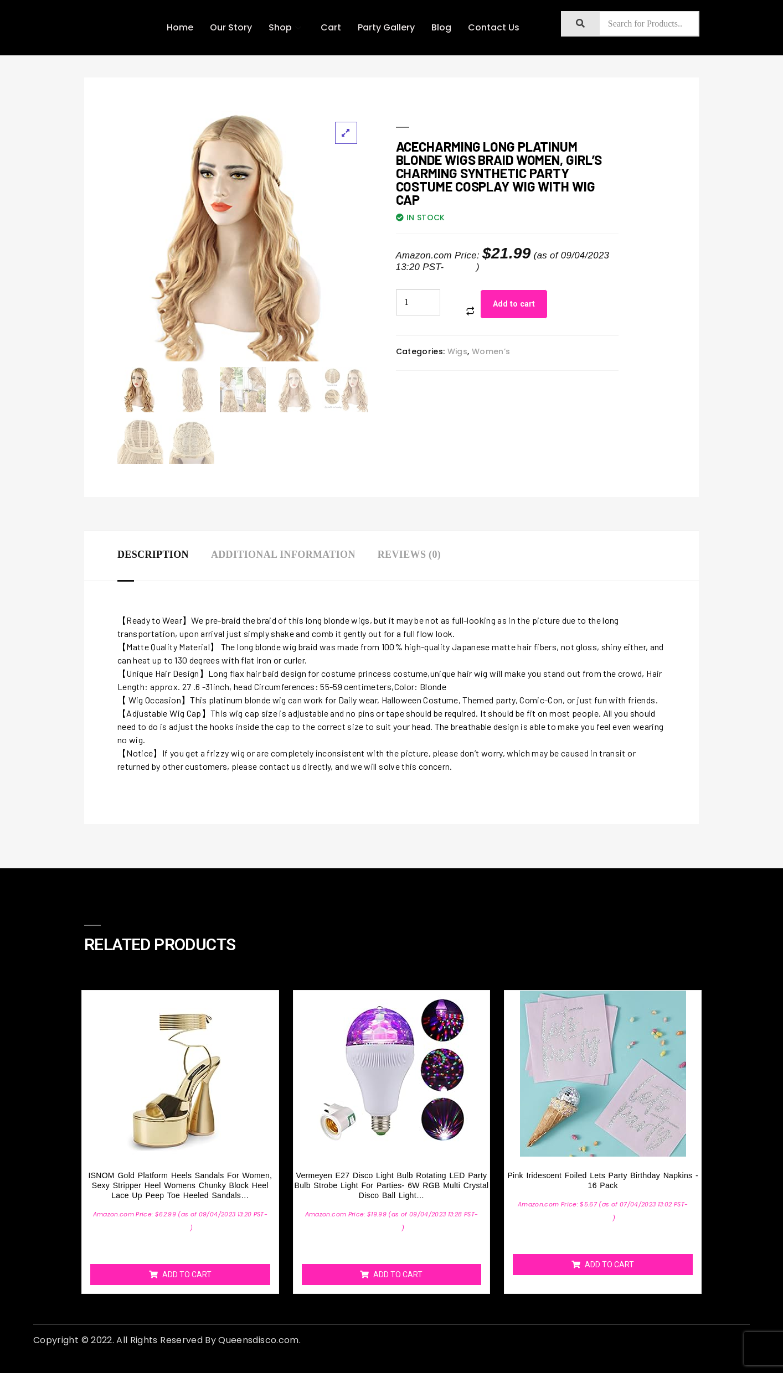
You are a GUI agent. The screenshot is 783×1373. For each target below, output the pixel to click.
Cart (331, 27)
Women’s (491, 351)
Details (461, 267)
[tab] (164, 555)
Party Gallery (386, 27)
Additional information (283, 554)
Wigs (457, 351)
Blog (441, 27)
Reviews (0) (409, 554)
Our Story (231, 27)
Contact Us (493, 27)
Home (180, 27)
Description (153, 554)
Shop (286, 27)
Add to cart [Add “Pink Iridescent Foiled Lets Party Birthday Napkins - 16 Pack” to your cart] (609, 1264)
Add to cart (514, 303)
